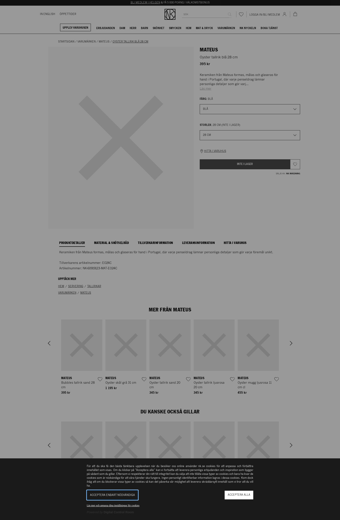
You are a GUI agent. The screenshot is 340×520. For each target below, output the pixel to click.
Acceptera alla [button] (239, 495)
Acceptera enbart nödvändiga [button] (112, 495)
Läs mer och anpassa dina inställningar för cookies (113, 505)
